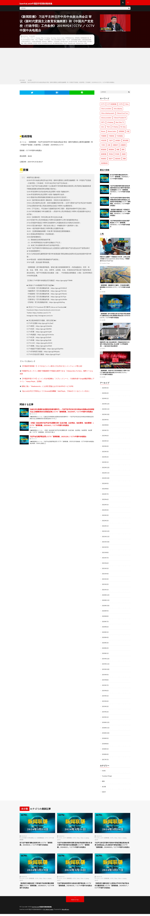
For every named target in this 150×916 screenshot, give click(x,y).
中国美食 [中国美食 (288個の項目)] (111, 138)
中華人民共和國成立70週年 (58, 41)
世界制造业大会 (69, 39)
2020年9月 (105, 610)
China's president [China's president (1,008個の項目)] (106, 110)
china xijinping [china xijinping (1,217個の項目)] (118, 110)
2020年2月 (105, 647)
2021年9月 (105, 547)
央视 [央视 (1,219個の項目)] (108, 147)
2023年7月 (105, 431)
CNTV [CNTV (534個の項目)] (103, 124)
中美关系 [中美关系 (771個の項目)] (103, 142)
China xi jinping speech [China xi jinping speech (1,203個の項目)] (107, 115)
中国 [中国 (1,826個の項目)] (128, 133)
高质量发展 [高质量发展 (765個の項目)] (104, 165)
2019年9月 (105, 673)
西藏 (85, 45)
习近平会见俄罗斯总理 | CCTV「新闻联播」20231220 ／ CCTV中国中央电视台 (58, 438)
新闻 (103, 778)
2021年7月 (105, 557)
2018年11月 (106, 725)
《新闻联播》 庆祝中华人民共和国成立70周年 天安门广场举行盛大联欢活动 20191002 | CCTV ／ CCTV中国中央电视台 (115, 374)
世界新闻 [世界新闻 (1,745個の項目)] (121, 133)
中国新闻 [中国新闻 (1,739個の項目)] (103, 138)
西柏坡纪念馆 (79, 45)
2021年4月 (105, 573)
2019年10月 (106, 668)
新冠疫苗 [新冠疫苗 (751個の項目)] (103, 151)
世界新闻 (77, 39)
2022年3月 (105, 515)
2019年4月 (105, 699)
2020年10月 (106, 605)
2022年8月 (105, 489)
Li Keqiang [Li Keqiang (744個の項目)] (110, 124)
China (27, 39)
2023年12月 (106, 405)
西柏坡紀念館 (71, 45)
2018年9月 (105, 736)
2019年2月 (105, 710)
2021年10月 (106, 542)
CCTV (24, 39)
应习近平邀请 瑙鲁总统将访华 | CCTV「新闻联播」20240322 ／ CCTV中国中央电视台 (120, 178)
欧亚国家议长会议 (47, 45)
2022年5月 (105, 505)
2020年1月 (105, 652)
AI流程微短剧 (40, 835)
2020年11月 (106, 599)
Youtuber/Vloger (106, 265)
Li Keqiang (37, 39)
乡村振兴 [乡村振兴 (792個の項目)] (117, 142)
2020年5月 (105, 631)
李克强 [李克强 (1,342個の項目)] (117, 156)
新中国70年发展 (73, 43)
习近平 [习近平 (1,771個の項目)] (111, 142)
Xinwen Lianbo (60, 39)
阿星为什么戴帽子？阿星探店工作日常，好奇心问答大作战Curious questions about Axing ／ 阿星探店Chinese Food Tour (115, 260)
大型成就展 (56, 43)
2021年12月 (106, 531)
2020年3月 (105, 641)
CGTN (74, 835)
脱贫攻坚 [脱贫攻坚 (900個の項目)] (117, 160)
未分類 (33, 37)
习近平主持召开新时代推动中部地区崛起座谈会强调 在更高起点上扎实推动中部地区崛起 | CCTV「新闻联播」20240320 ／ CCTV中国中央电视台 (120, 203)
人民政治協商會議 (36, 43)
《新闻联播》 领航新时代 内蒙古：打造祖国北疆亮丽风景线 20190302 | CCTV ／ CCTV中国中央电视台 (115, 289)
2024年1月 (105, 400)
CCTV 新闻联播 (67, 835)
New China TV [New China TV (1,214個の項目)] (120, 124)
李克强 (39, 45)
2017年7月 (105, 757)
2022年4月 (105, 510)
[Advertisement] (75, 66)
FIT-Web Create (48, 911)
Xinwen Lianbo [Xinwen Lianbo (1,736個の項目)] (112, 133)
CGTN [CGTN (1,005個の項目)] (121, 106)
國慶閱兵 (50, 43)
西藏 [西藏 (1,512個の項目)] (124, 160)
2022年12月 (106, 468)
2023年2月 (105, 458)
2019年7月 (105, 683)
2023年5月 (105, 442)
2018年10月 (106, 731)
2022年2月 (105, 521)
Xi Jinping (47, 39)
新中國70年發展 (82, 43)
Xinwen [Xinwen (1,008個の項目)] (103, 133)
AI (35, 835)
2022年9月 (105, 484)
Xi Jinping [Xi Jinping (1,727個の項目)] (115, 128)
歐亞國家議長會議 (58, 45)
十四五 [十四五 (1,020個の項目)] (103, 147)
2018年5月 (105, 746)
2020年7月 (105, 620)
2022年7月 (105, 494)
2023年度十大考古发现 (27, 835)
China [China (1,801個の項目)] (126, 106)
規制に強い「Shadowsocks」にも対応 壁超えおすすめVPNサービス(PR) (47, 388)
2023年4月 (105, 447)
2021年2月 (105, 584)
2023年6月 (105, 437)
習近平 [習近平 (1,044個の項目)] (111, 160)
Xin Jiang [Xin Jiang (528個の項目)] (123, 128)
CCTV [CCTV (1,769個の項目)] (103, 106)
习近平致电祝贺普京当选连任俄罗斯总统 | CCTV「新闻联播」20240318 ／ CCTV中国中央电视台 (74, 887)
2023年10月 (106, 416)
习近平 (68, 41)
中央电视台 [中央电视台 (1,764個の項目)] (120, 138)
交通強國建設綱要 (76, 41)
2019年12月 (106, 657)
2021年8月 (105, 552)
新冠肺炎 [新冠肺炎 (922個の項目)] (111, 151)
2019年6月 (105, 689)
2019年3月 (105, 704)
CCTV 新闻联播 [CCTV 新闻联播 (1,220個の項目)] (111, 106)
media (104, 768)
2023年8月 (105, 426)
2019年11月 (106, 662)
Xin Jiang (53, 39)
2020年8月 (105, 615)
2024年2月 (105, 395)
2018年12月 (106, 720)
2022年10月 (106, 479)
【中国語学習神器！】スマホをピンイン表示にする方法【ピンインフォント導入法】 (52, 368)
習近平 (65, 45)
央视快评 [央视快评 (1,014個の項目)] (115, 147)
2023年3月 (105, 452)
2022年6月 (105, 500)
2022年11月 (106, 473)
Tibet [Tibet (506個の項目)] (108, 128)
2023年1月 (105, 463)
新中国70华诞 (64, 43)
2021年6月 (105, 563)
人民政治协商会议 (26, 43)
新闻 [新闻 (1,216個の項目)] (123, 151)
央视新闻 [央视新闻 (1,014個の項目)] (123, 147)
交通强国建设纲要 (86, 41)
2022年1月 (105, 526)
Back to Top (75, 902)
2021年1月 (105, 589)
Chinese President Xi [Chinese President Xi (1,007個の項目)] (120, 119)
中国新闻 (40, 41)
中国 (36, 41)
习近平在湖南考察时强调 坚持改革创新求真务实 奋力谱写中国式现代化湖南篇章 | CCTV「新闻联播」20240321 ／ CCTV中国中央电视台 (120, 191)
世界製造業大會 (84, 39)
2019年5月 (105, 694)
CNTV (31, 39)
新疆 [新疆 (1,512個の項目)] (118, 151)
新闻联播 (30, 45)
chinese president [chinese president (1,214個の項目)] (106, 119)
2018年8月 (105, 741)
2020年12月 (106, 594)
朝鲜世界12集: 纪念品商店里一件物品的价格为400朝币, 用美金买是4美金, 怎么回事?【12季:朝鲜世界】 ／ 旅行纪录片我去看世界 (114, 346)
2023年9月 (105, 421)
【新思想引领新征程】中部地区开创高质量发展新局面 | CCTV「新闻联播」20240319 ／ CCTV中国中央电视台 (37, 887)
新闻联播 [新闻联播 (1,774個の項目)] (103, 156)
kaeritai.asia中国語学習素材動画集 (43, 909)
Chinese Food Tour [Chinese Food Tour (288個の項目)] (122, 115)
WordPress (67, 911)
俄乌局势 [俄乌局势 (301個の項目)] (125, 142)
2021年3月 (105, 578)
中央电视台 (47, 41)
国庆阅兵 (44, 43)
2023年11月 (106, 410)
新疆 (25, 45)
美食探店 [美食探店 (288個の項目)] (103, 160)
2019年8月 (105, 678)
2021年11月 (106, 536)
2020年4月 (105, 636)
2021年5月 (105, 568)
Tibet (42, 39)
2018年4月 (105, 752)
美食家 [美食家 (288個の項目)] (124, 156)
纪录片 (103, 350)
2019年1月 (105, 715)
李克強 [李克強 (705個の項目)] (111, 156)
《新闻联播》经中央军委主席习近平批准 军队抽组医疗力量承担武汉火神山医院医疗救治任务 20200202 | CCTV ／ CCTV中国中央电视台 (115, 317)
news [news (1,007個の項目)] (102, 128)
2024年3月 (105, 389)
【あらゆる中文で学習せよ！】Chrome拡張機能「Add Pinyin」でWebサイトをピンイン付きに (56, 393)
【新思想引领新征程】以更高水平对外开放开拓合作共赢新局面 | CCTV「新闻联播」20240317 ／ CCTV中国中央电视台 (112, 887)
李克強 (35, 45)
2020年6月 (105, 626)
